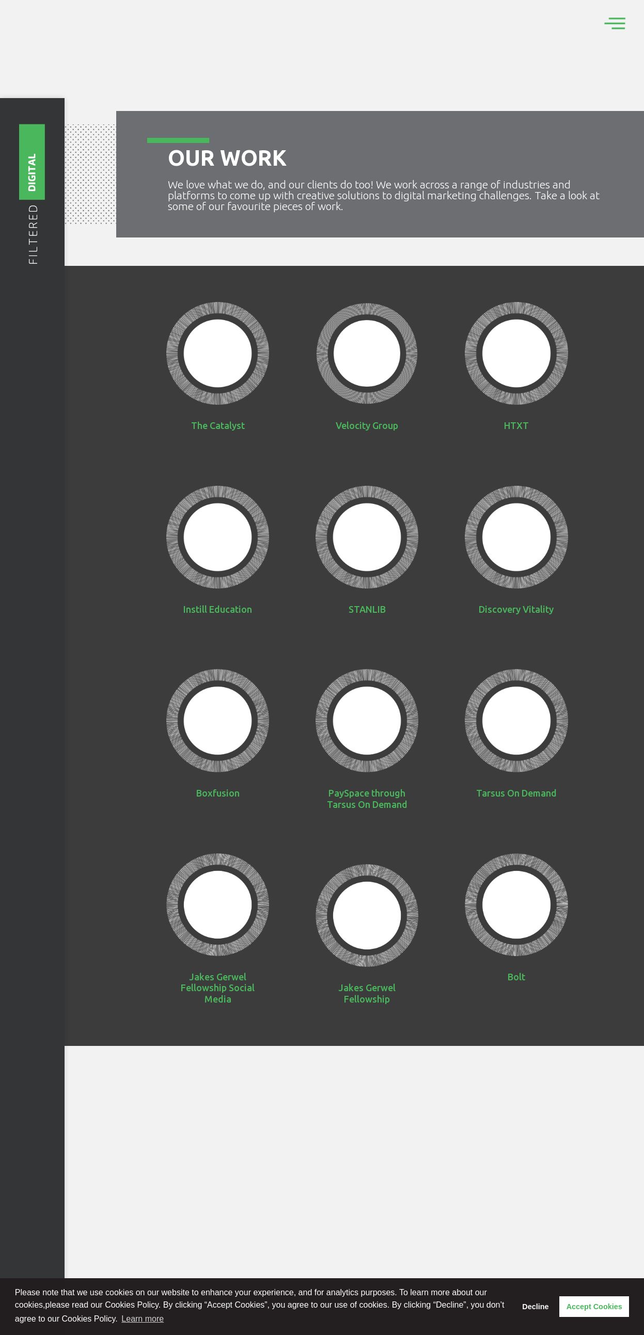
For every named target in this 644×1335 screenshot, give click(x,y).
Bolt (516, 977)
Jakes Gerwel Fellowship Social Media (218, 988)
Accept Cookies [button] (594, 1306)
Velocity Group (367, 425)
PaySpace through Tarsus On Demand (367, 798)
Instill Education (217, 609)
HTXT (516, 425)
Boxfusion (218, 793)
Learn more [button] (142, 1318)
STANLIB (367, 609)
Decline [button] (535, 1306)
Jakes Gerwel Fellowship (367, 993)
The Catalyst (218, 425)
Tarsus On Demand (516, 793)
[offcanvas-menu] (617, 23)
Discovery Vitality (516, 609)
